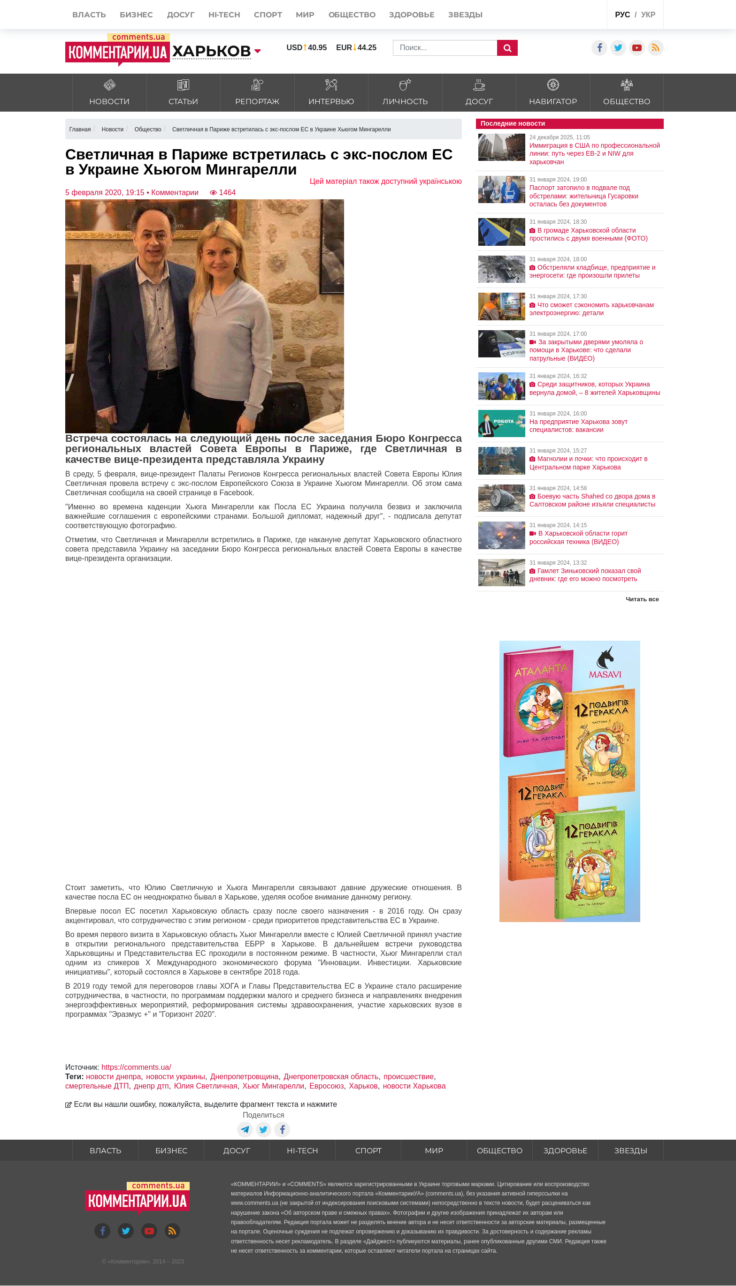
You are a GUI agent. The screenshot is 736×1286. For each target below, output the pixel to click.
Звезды (631, 1150)
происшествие (408, 1077)
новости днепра (113, 1077)
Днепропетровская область (331, 1077)
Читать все (642, 599)
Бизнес (171, 1150)
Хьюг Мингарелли (274, 1086)
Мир (434, 1150)
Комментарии (128, 1262)
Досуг (237, 1150)
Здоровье (565, 1150)
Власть (106, 1150)
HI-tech (303, 1150)
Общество (499, 1150)
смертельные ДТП (97, 1086)
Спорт (368, 1150)
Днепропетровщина (244, 1077)
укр (648, 15)
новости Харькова (414, 1086)
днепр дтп (151, 1086)
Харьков (363, 1086)
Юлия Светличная (206, 1086)
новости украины (175, 1077)
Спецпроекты (564, 15)
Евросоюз (326, 1086)
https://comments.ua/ (136, 1067)
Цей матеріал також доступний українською (386, 181)
